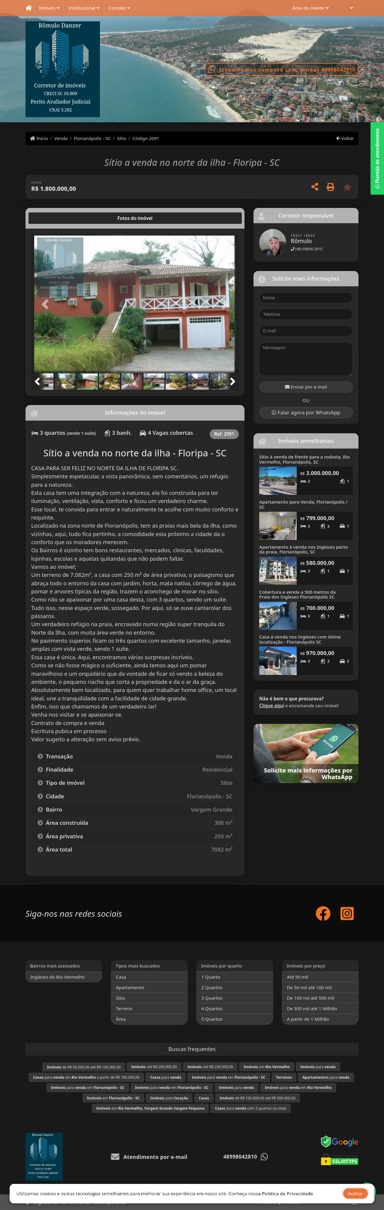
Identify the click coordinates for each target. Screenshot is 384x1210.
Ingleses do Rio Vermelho (57, 977)
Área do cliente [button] (308, 8)
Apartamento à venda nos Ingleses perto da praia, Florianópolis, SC (303, 549)
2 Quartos (212, 987)
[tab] (50, 218)
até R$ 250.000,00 (210, 1066)
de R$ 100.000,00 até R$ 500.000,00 (258, 1098)
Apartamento (130, 987)
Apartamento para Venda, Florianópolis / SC (303, 504)
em (267, 1066)
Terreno (124, 1008)
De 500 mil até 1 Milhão (312, 1008)
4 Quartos (212, 1008)
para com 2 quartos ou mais (250, 1108)
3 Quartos (212, 998)
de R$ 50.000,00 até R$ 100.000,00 (84, 1067)
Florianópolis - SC (92, 138)
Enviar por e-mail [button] (306, 387)
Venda (61, 138)
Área (121, 1019)
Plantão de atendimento (377, 158)
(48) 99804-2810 (306, 248)
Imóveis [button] (47, 8)
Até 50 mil (297, 977)
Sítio (121, 138)
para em (229, 1077)
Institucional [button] (82, 8)
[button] (346, 8)
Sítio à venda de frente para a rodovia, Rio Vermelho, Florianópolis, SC (304, 459)
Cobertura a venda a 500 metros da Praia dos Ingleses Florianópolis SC (297, 594)
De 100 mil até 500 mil (310, 998)
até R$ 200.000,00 (154, 1066)
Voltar (345, 138)
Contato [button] (117, 8)
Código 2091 (146, 138)
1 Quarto (210, 977)
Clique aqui (271, 706)
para (317, 1066)
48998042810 (338, 69)
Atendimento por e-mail (149, 1157)
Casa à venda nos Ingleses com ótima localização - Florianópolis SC (299, 639)
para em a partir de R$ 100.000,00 (86, 1077)
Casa (121, 977)
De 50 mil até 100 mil (309, 987)
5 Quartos (212, 1019)
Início (39, 138)
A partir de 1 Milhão (308, 1019)
